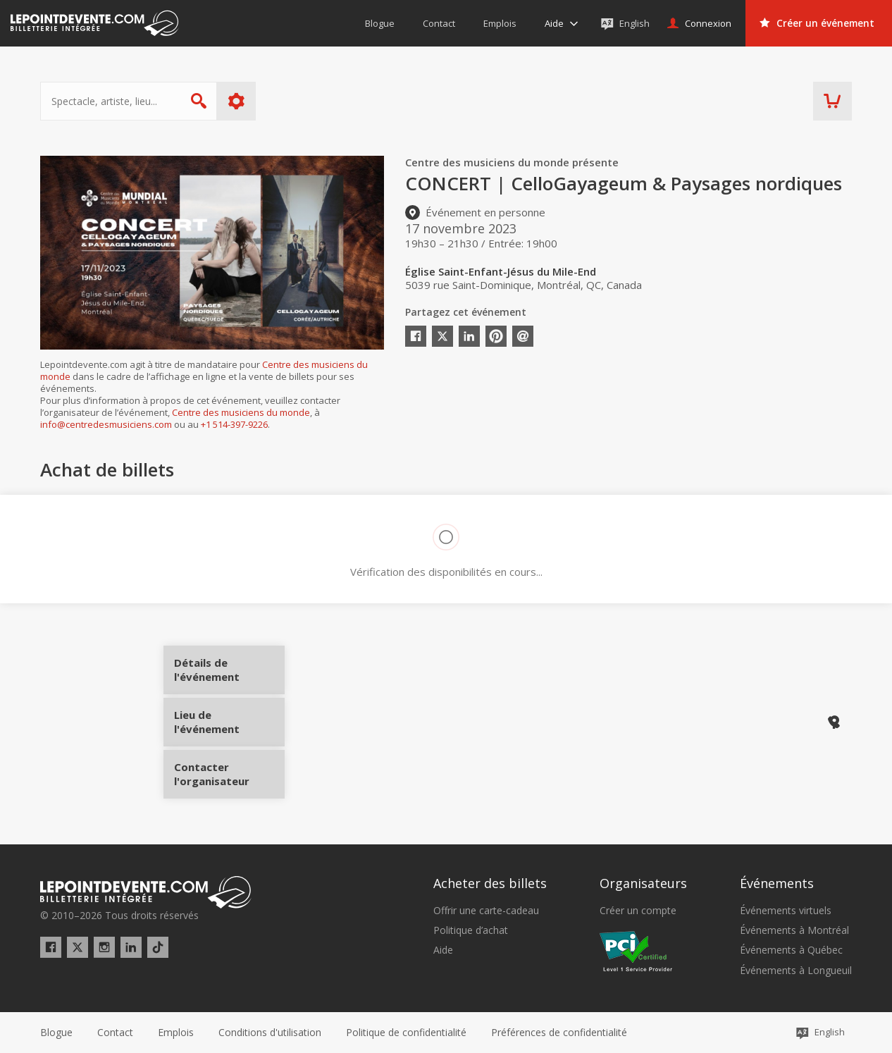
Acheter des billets (490, 883)
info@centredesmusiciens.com (106, 424)
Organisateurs (643, 883)
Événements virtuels (785, 910)
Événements (777, 883)
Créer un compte (638, 910)
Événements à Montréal (794, 930)
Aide (443, 950)
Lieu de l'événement (228, 722)
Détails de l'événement (228, 674)
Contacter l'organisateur (228, 769)
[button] (559, 1032)
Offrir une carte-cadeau (486, 910)
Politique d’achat (470, 930)
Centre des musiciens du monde (241, 412)
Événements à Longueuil (796, 970)
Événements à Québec (791, 950)
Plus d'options (236, 101)
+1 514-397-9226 (234, 424)
